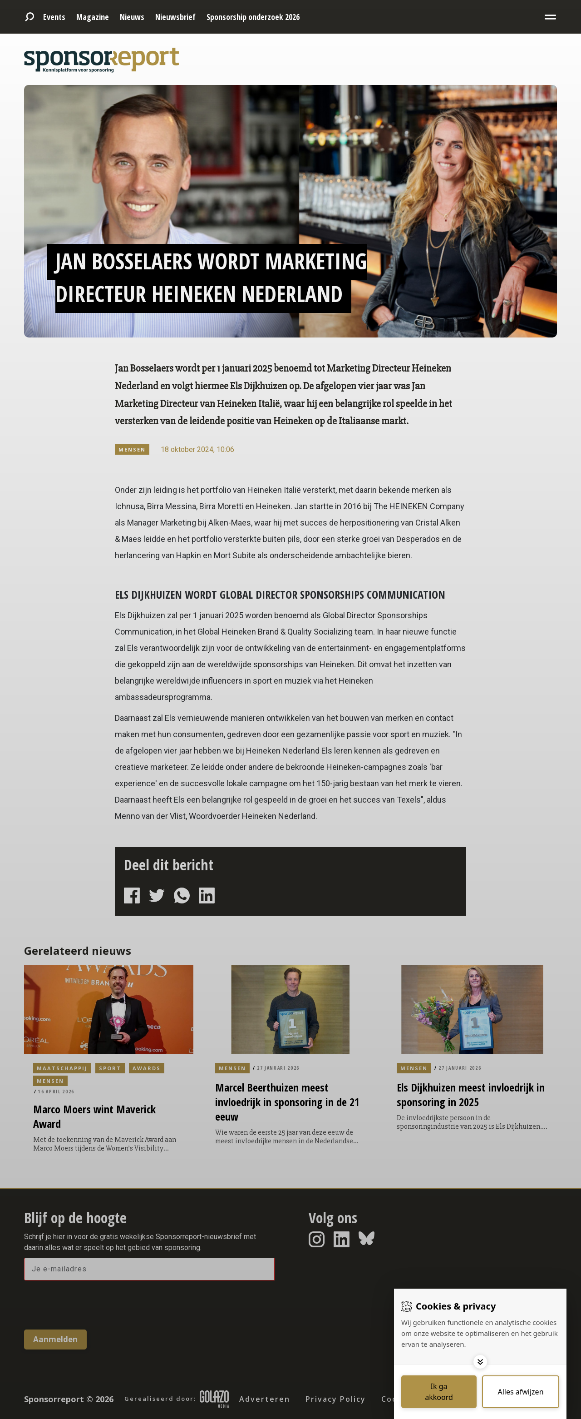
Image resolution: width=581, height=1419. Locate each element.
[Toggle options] (480, 1361)
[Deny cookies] (520, 1391)
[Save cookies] (439, 1391)
